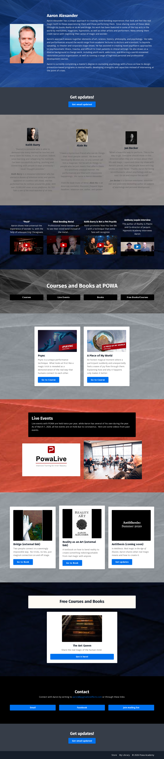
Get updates (121, 562)
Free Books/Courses (137, 297)
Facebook (82, 707)
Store (114, 755)
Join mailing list (131, 707)
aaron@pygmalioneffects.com (87, 696)
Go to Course (49, 379)
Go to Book (23, 562)
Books (100, 297)
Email (33, 707)
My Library (124, 755)
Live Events (63, 297)
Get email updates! (82, 104)
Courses (26, 297)
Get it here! (82, 656)
